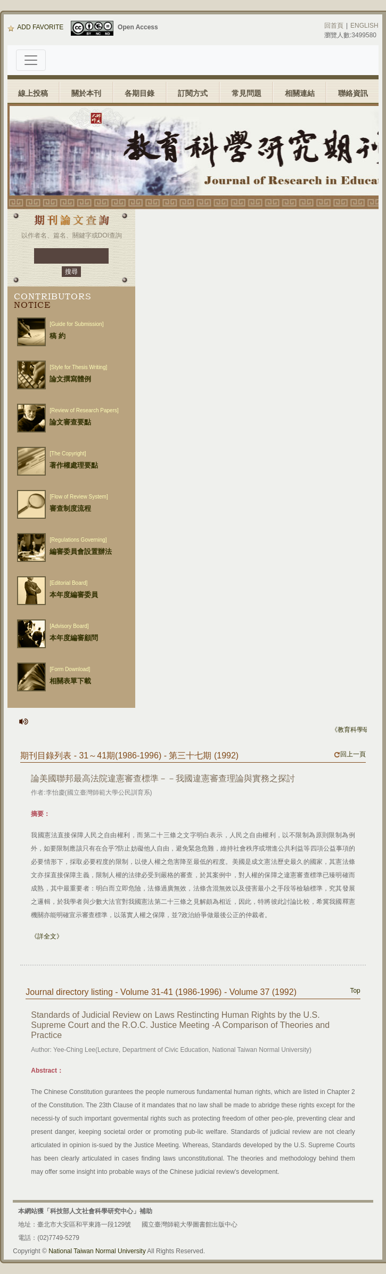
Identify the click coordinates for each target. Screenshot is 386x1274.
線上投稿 (33, 93)
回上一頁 (350, 754)
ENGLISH (364, 25)
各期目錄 (139, 93)
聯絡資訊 (353, 93)
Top (355, 990)
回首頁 (333, 25)
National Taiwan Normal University (97, 1251)
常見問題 (246, 93)
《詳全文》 (47, 936)
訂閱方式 (193, 93)
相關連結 (300, 93)
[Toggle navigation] (31, 60)
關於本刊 (86, 93)
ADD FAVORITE (35, 27)
